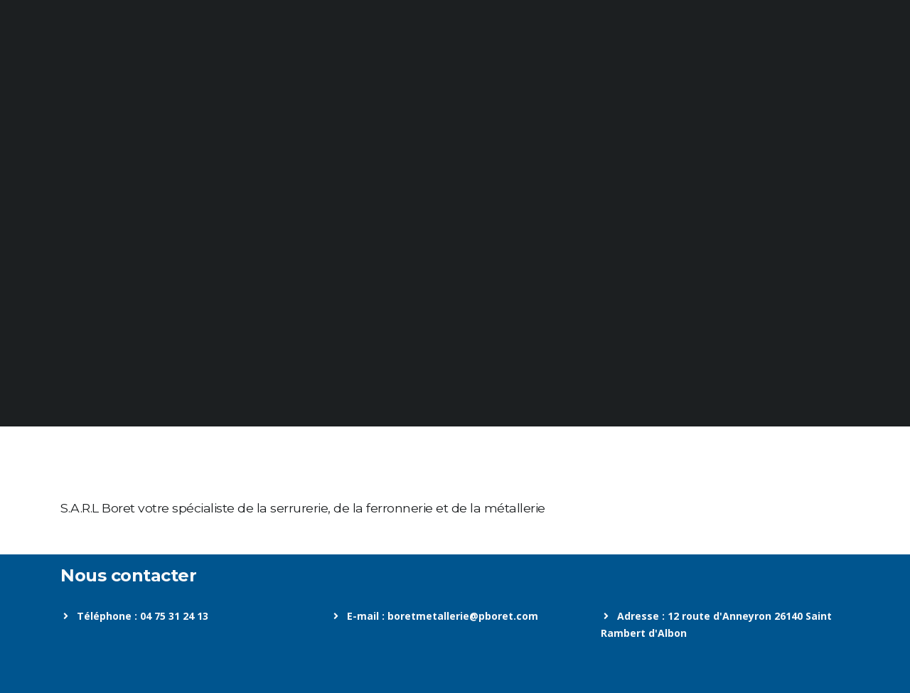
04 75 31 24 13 (174, 616)
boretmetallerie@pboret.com (462, 616)
